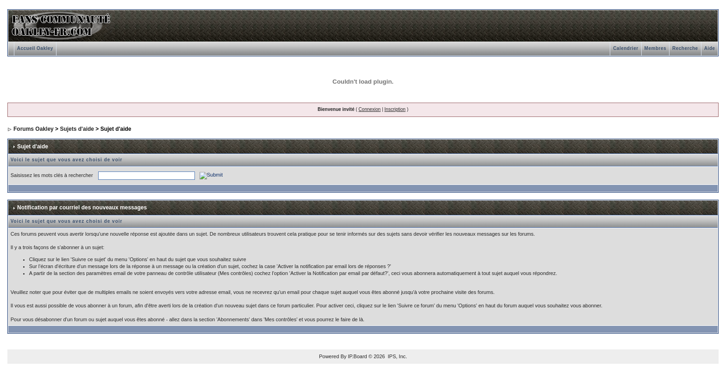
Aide (709, 48)
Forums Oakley (33, 129)
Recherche (685, 48)
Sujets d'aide (77, 129)
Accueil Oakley (35, 48)
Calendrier (625, 48)
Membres (655, 48)
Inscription (395, 109)
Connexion (369, 109)
